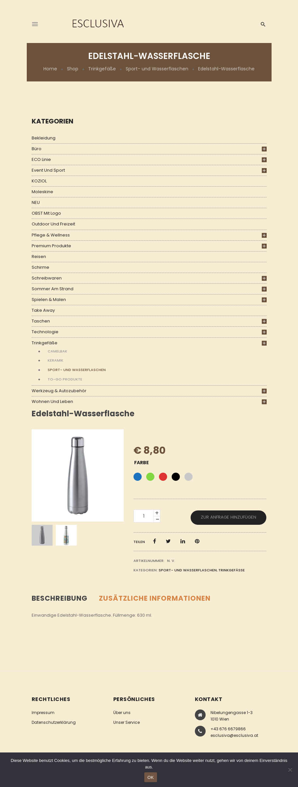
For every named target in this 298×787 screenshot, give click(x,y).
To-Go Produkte (65, 379)
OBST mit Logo (46, 213)
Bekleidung (43, 138)
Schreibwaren (47, 278)
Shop (72, 68)
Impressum (43, 712)
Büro (36, 149)
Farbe (141, 462)
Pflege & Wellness (51, 235)
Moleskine (42, 192)
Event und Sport (48, 170)
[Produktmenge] (143, 516)
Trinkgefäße (102, 68)
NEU (36, 202)
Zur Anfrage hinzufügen (228, 517)
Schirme (40, 267)
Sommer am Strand (52, 289)
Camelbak (57, 351)
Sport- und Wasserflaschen (157, 68)
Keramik (55, 360)
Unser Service (126, 722)
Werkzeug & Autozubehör (59, 391)
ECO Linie (41, 159)
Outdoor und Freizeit (53, 224)
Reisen (39, 256)
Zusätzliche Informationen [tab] (155, 598)
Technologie (45, 332)
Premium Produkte (51, 246)
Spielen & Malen (49, 299)
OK (151, 777)
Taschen (41, 321)
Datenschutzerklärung (54, 722)
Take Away (43, 310)
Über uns (122, 712)
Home (50, 68)
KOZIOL (39, 181)
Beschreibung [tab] (59, 598)
